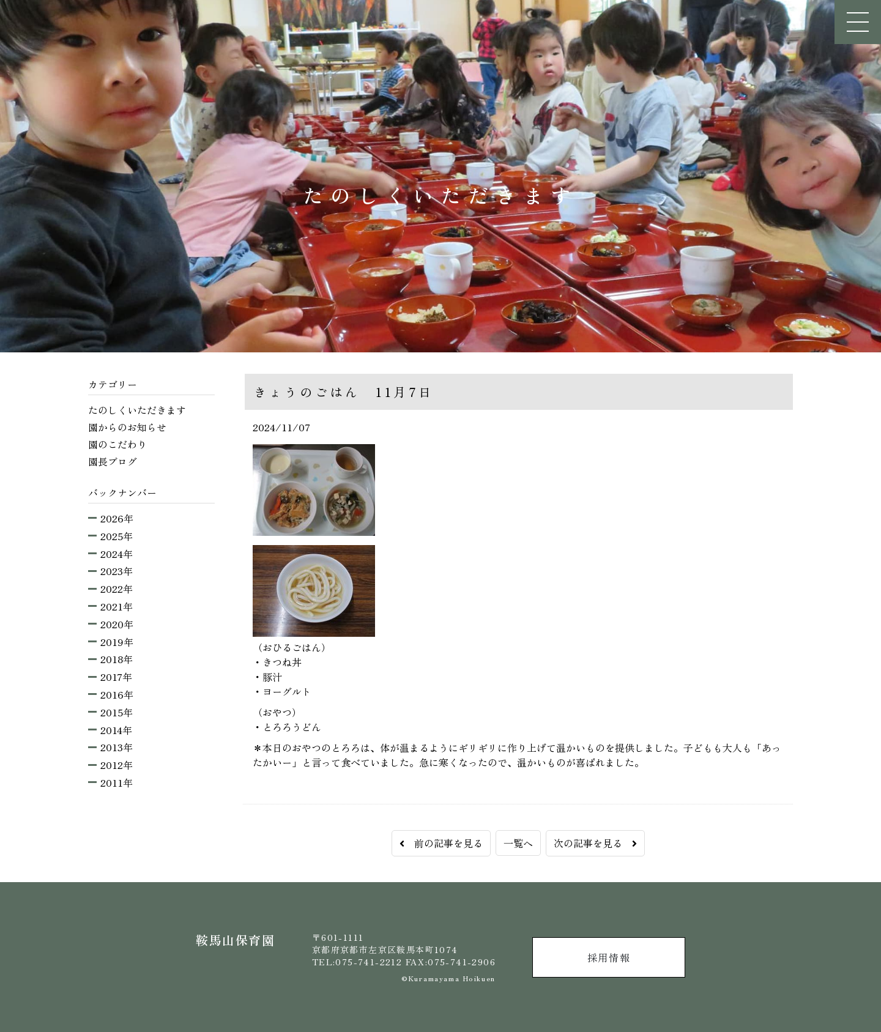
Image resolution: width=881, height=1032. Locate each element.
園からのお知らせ (127, 427)
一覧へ (518, 843)
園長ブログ (112, 461)
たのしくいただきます (137, 410)
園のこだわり (117, 444)
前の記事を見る (441, 843)
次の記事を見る (595, 843)
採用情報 (608, 957)
